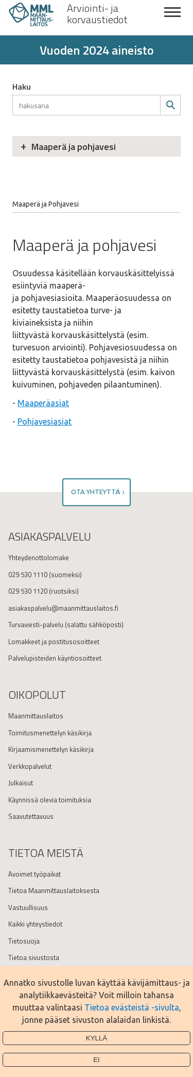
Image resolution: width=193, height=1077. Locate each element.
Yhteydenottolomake (38, 557)
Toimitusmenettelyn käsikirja (50, 733)
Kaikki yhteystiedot (35, 924)
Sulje (172, 18)
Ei (96, 1060)
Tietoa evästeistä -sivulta (131, 1007)
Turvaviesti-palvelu (35, 624)
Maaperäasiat (43, 403)
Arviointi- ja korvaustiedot (97, 14)
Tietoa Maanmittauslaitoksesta (53, 890)
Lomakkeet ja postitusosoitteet (53, 641)
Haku (21, 86)
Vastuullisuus (28, 907)
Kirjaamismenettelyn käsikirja (51, 749)
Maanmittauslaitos (35, 716)
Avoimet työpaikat (34, 874)
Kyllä (97, 1038)
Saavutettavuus (31, 816)
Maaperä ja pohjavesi (73, 147)
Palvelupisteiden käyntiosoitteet (54, 658)
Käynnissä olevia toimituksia (49, 800)
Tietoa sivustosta (33, 957)
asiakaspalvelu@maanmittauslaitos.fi (63, 608)
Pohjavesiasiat (44, 421)
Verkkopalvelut (29, 766)
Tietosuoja (24, 941)
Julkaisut (20, 783)
